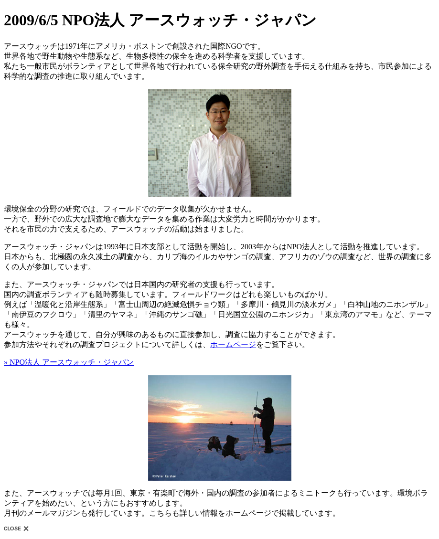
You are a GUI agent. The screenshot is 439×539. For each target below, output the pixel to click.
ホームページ (233, 344)
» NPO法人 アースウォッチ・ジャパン (69, 362)
